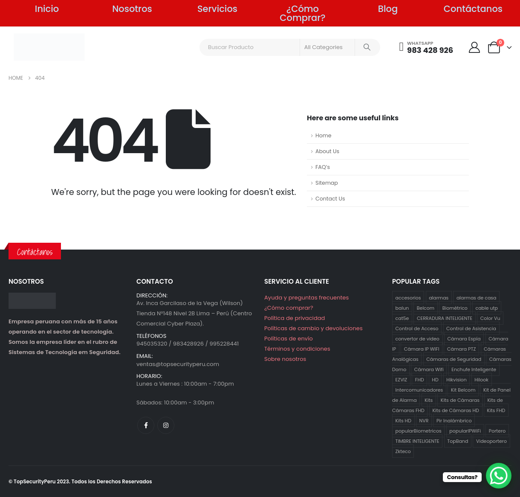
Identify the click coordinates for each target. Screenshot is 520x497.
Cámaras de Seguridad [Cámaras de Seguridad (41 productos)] (453, 359)
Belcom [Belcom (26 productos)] (425, 308)
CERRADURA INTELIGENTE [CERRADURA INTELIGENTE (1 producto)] (444, 318)
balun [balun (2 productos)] (402, 308)
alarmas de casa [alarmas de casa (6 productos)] (476, 297)
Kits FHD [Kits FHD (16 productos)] (496, 410)
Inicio (47, 9)
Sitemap (326, 182)
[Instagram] (165, 425)
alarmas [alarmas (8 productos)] (438, 297)
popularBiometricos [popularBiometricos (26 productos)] (419, 430)
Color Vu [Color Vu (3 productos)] (490, 318)
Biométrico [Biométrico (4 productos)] (455, 308)
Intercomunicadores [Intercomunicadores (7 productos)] (419, 390)
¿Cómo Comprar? (302, 13)
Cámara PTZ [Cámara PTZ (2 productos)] (461, 349)
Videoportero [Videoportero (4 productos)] (491, 441)
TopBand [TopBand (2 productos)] (457, 441)
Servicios (217, 9)
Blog (388, 9)
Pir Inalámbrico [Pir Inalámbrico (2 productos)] (454, 420)
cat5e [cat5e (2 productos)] (402, 318)
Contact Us (330, 198)
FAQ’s (322, 167)
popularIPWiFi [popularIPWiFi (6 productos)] (465, 430)
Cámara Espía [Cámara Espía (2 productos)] (463, 338)
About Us (327, 151)
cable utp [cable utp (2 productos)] (486, 308)
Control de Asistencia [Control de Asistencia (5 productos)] (471, 328)
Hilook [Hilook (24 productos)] (481, 379)
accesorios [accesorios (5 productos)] (408, 297)
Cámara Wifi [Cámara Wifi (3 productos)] (429, 369)
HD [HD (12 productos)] (435, 379)
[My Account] (474, 47)
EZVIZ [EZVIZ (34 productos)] (401, 379)
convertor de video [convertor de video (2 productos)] (417, 338)
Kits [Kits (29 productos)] (429, 400)
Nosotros (132, 9)
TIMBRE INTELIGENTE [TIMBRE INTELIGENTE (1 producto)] (417, 441)
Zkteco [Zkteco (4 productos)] (403, 451)
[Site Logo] (49, 47)
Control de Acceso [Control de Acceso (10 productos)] (417, 328)
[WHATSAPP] (426, 47)
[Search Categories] (327, 47)
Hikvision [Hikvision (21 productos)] (456, 379)
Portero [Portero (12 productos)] (497, 430)
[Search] (367, 47)
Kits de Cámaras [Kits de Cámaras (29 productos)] (460, 400)
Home (323, 135)
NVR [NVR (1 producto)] (424, 420)
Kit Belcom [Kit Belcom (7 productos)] (463, 390)
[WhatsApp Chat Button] (498, 475)
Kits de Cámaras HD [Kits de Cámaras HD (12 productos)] (455, 410)
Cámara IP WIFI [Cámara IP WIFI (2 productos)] (421, 349)
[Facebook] (145, 425)
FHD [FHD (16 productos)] (419, 379)
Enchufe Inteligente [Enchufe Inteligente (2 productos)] (473, 369)
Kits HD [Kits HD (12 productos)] (403, 420)
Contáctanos (473, 9)
